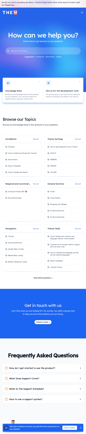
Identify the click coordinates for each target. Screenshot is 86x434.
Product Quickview (55, 211)
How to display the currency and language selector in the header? (61, 237)
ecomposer (40, 57)
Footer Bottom (54, 198)
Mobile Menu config (14, 255)
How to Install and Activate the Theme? (21, 153)
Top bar (9, 236)
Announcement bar (13, 243)
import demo (50, 57)
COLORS (52, 172)
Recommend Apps (13, 198)
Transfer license (54, 267)
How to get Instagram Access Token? (62, 147)
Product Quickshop (55, 217)
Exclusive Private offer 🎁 (16, 191)
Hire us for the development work (62, 91)
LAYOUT (51, 153)
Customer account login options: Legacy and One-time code (63, 246)
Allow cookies (69, 428)
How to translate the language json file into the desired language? (62, 254)
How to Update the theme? (16, 172)
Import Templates (13, 166)
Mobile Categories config (16, 262)
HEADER (51, 166)
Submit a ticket (43, 322)
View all (36, 139)
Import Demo (11, 159)
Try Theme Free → (10, 5)
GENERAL (52, 159)
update (58, 57)
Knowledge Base (13, 91)
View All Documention (43, 278)
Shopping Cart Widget (57, 204)
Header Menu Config (14, 249)
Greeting (9, 147)
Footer (51, 191)
